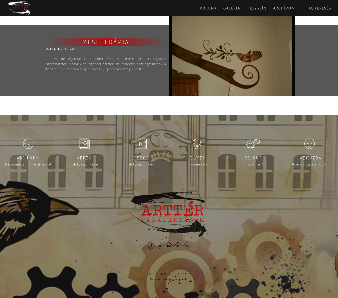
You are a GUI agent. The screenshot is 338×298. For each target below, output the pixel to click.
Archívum (284, 8)
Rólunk (208, 8)
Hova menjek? (197, 164)
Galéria (231, 8)
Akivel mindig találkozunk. (309, 164)
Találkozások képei (84, 164)
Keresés (320, 8)
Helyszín (257, 8)
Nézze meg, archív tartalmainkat (28, 164)
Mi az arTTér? (253, 164)
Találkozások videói (141, 164)
